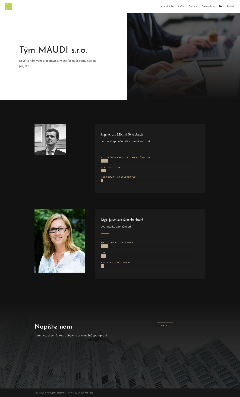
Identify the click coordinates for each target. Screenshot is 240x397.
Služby (181, 6)
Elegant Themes (57, 392)
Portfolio (192, 6)
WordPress (87, 392)
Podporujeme (208, 6)
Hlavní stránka (166, 6)
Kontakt (231, 6)
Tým (221, 6)
